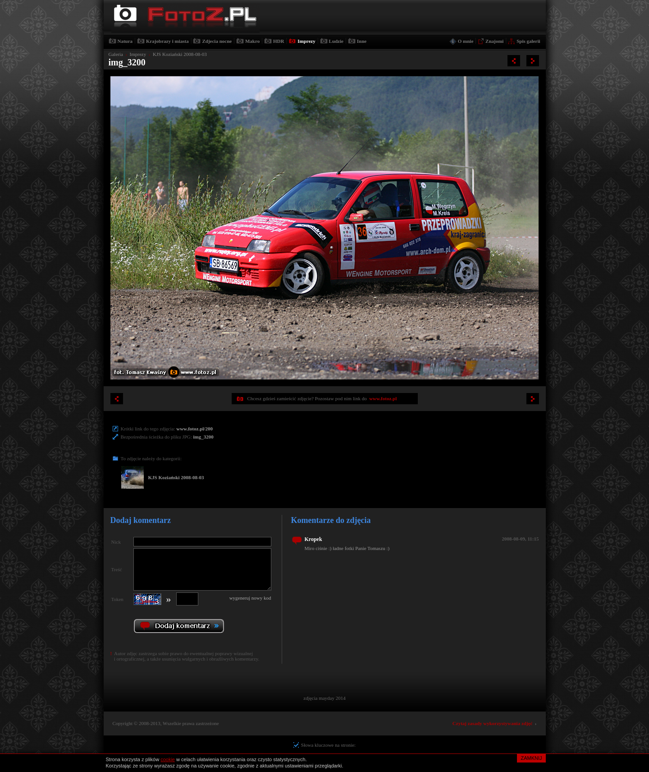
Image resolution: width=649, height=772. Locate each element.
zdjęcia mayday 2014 (324, 698)
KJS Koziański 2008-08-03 (180, 54)
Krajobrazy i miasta (167, 41)
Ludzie (336, 41)
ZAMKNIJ (531, 758)
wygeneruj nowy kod (250, 598)
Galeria (116, 54)
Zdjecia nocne (217, 41)
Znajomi (494, 41)
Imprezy (306, 41)
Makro (252, 41)
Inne (361, 41)
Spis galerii (528, 41)
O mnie (466, 41)
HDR (278, 41)
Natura (125, 41)
